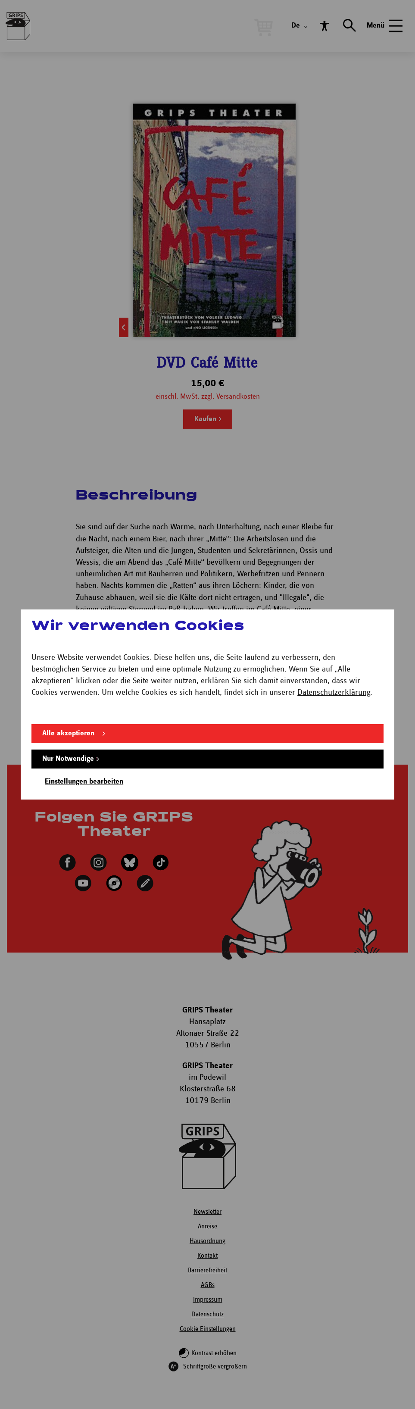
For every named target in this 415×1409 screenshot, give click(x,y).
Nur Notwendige (68, 758)
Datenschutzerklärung (333, 692)
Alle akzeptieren (68, 733)
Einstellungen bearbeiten (84, 781)
